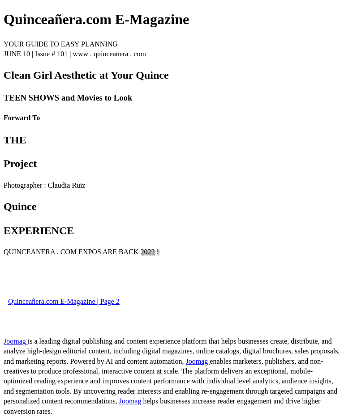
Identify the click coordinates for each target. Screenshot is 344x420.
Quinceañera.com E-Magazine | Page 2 (64, 301)
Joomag (16, 341)
